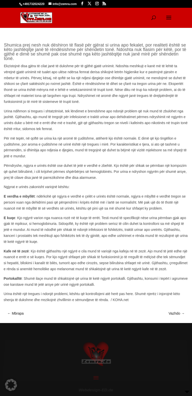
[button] (11, 385)
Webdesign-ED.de (96, 388)
